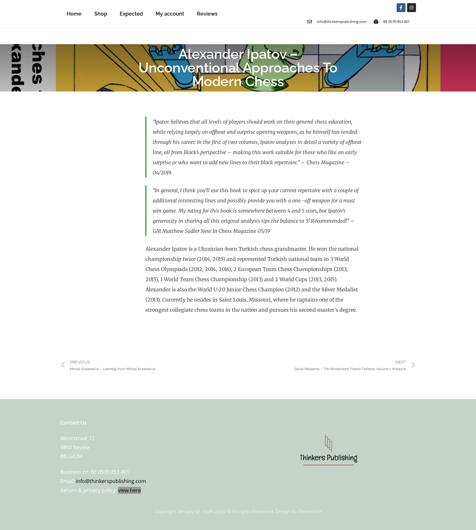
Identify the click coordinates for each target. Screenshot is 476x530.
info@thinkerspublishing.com (111, 481)
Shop (100, 14)
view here (129, 490)
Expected (131, 14)
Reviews (207, 14)
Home (74, 14)
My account (170, 14)
